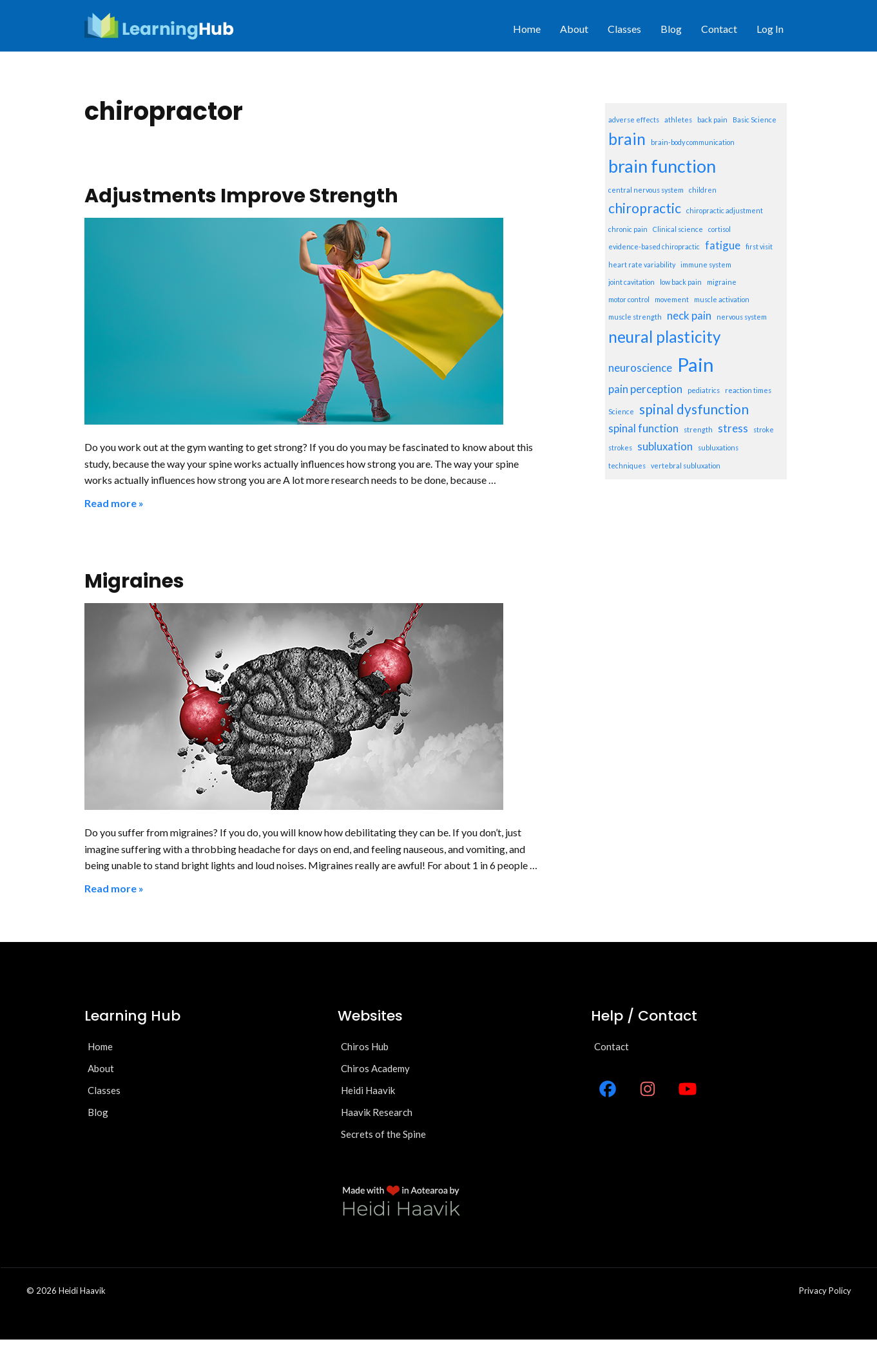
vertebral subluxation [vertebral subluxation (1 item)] (685, 465)
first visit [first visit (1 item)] (759, 246)
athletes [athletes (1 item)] (678, 119)
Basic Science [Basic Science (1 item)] (754, 119)
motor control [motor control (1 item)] (629, 299)
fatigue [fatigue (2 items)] (722, 245)
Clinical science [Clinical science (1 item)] (678, 229)
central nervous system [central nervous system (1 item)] (646, 190)
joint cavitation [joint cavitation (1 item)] (631, 282)
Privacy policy (825, 1290)
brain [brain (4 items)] (627, 139)
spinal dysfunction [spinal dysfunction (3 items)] (694, 409)
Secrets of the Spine (383, 1134)
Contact (719, 29)
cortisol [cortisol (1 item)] (719, 229)
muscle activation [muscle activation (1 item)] (721, 299)
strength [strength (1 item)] (698, 429)
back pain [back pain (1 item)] (712, 119)
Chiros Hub (365, 1046)
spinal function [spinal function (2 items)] (643, 428)
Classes (624, 29)
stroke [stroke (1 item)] (763, 429)
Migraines (134, 581)
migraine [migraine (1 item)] (722, 282)
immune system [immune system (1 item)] (705, 264)
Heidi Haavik (368, 1090)
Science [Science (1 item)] (621, 411)
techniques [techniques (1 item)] (627, 465)
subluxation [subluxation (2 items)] (665, 446)
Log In (770, 29)
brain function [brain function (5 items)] (662, 166)
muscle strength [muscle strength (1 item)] (635, 316)
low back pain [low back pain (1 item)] (681, 282)
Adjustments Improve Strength (241, 195)
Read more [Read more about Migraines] (110, 888)
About (574, 29)
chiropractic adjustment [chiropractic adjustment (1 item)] (724, 210)
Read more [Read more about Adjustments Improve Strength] (110, 503)
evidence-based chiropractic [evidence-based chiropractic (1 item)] (654, 246)
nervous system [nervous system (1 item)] (742, 316)
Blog (671, 29)
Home (527, 29)
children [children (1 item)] (703, 190)
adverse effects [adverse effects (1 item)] (633, 119)
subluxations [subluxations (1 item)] (718, 447)
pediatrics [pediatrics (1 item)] (704, 390)
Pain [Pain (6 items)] (695, 364)
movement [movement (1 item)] (672, 299)
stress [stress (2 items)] (733, 428)
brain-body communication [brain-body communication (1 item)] (693, 142)
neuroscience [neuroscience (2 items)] (640, 367)
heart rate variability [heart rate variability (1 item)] (641, 264)
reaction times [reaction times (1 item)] (748, 390)
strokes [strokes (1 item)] (620, 447)
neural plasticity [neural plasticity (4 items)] (664, 336)
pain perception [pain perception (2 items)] (645, 389)
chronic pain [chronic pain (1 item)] (628, 229)
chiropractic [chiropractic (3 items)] (644, 208)
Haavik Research (376, 1112)
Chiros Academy (375, 1068)
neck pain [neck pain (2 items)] (689, 315)
